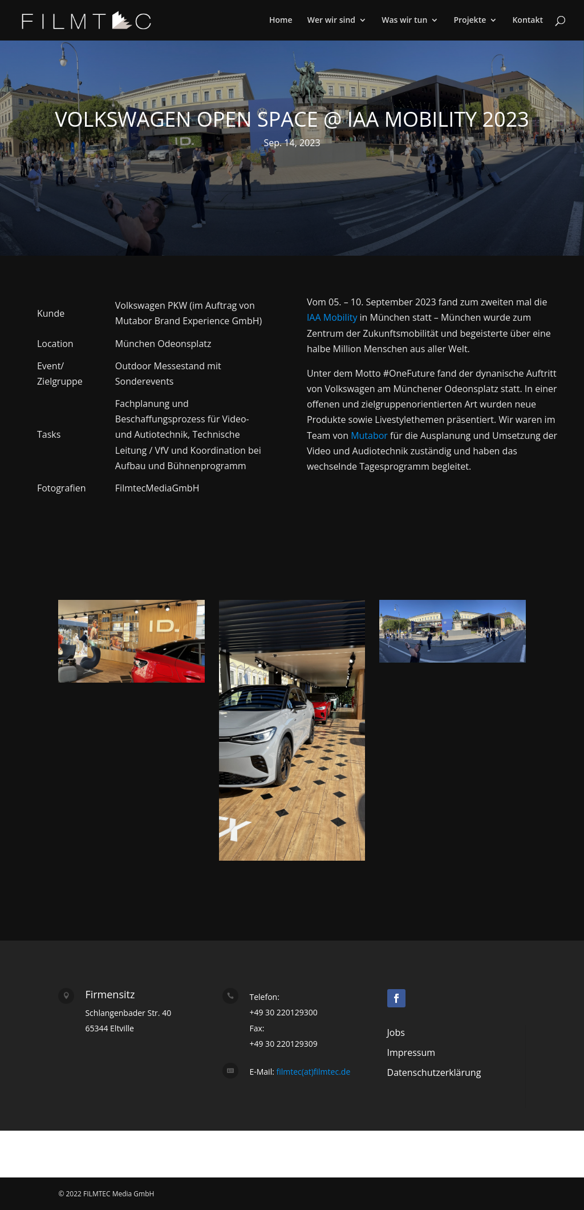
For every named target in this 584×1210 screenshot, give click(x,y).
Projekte (469, 20)
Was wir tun (404, 20)
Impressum (411, 1052)
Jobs (396, 1032)
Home (281, 20)
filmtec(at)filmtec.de (312, 1071)
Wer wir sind (331, 20)
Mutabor (369, 435)
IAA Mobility (332, 317)
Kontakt (527, 20)
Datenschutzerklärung (434, 1072)
